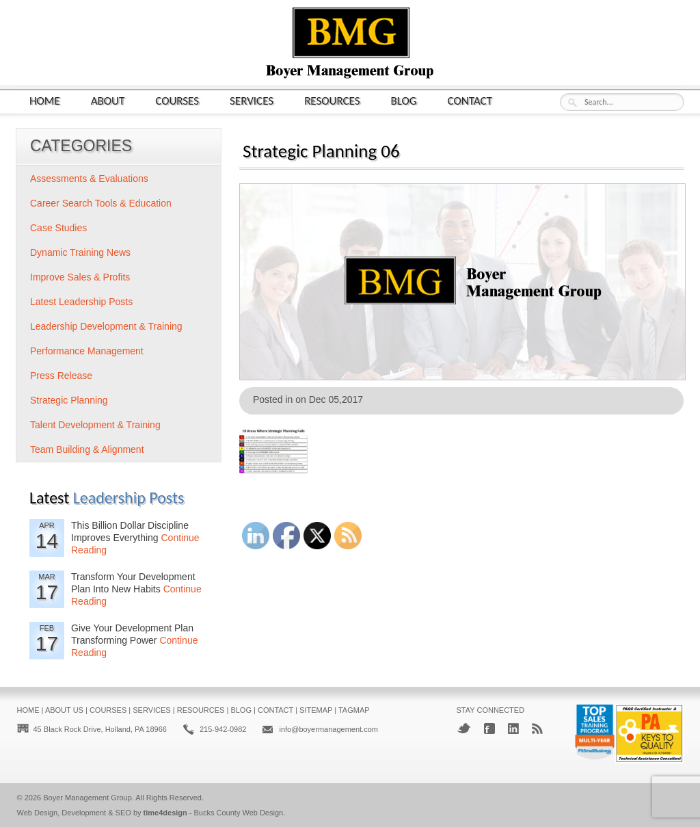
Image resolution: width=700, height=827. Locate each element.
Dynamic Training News (80, 252)
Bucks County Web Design (239, 813)
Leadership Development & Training (106, 326)
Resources (332, 100)
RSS (537, 728)
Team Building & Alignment (87, 449)
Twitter (464, 728)
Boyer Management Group (87, 797)
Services (251, 100)
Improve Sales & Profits (80, 277)
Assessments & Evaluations (89, 178)
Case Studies (58, 227)
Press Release (61, 375)
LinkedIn (513, 728)
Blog (404, 100)
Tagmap (354, 710)
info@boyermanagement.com (328, 729)
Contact (470, 100)
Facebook (489, 728)
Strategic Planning (69, 400)
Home (44, 100)
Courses (177, 100)
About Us (64, 710)
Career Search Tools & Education (101, 203)
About (108, 100)
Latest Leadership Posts (81, 301)
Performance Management (87, 350)
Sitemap (315, 710)
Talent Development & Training (95, 424)
